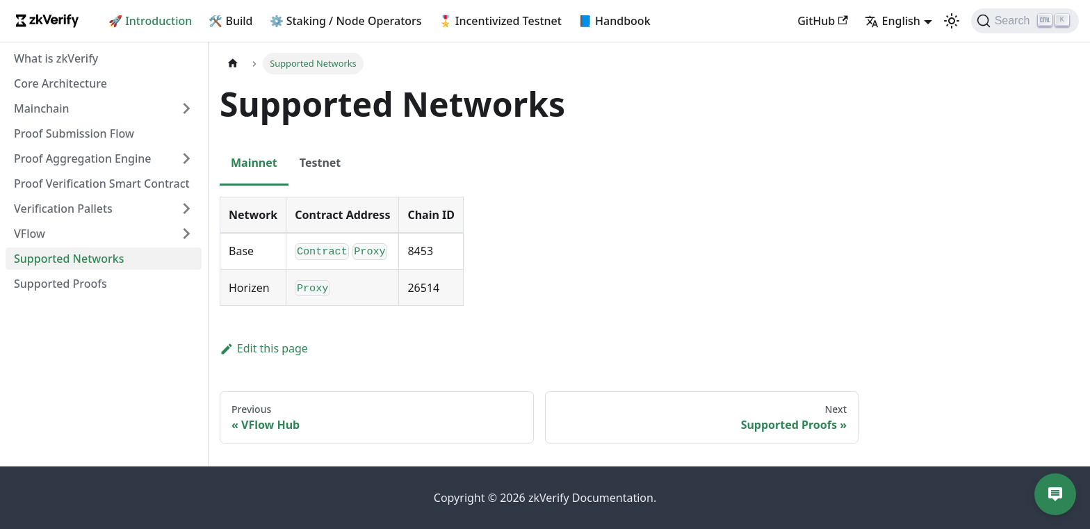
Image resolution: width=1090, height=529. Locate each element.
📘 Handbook (614, 21)
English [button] (892, 21)
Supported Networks (69, 258)
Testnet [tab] (320, 162)
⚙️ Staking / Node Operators (346, 21)
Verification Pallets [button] (63, 208)
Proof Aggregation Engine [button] (82, 158)
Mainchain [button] (42, 108)
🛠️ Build (230, 21)
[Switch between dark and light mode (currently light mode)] (952, 21)
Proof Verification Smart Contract (102, 183)
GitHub (822, 21)
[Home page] (233, 63)
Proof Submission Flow (74, 133)
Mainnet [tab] (254, 162)
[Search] (1025, 20)
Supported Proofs (60, 283)
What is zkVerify (56, 58)
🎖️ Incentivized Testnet (500, 21)
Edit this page (264, 348)
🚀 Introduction (150, 21)
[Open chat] (1055, 494)
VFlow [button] (29, 233)
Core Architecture (60, 83)
